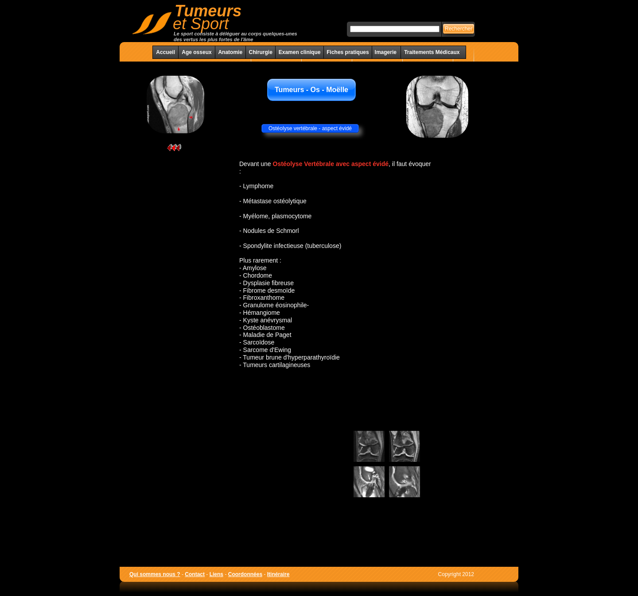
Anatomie (230, 52)
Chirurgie (260, 52)
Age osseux (196, 52)
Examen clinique (300, 52)
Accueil (165, 52)
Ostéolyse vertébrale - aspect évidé (310, 128)
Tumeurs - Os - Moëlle (311, 89)
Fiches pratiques (348, 52)
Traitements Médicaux (431, 52)
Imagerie (386, 52)
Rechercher (458, 29)
